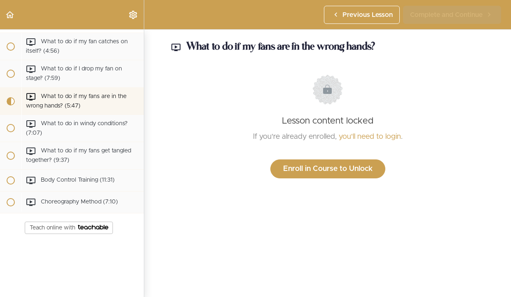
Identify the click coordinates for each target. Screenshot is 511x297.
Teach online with (69, 228)
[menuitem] (133, 14)
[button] (10, 14)
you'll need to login (370, 136)
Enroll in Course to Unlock (328, 169)
